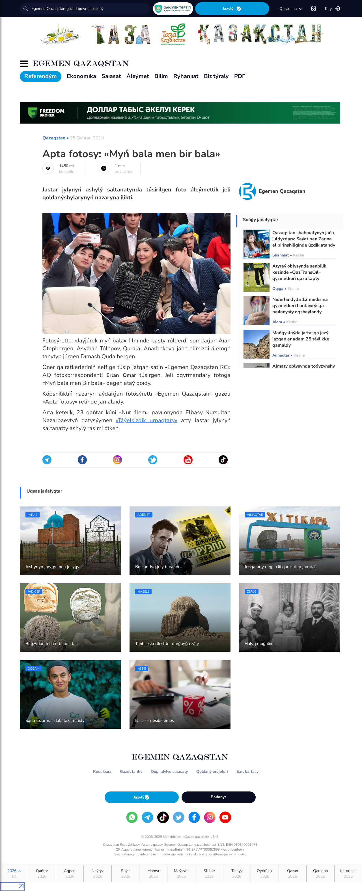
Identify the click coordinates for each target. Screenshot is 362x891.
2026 (14, 873)
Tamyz (237, 873)
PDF (239, 76)
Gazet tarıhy (131, 771)
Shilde (209, 873)
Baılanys (219, 797)
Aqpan (70, 873)
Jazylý (232, 9)
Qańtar (42, 873)
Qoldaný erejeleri (212, 771)
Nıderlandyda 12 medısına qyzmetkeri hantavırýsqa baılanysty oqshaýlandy (300, 305)
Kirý (332, 9)
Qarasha (320, 873)
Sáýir (125, 873)
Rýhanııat (186, 76)
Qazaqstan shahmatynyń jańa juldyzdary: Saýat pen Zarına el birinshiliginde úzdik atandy (303, 239)
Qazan (292, 873)
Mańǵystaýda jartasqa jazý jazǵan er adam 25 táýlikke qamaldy (300, 339)
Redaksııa (102, 771)
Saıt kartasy (247, 771)
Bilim (161, 76)
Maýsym (181, 873)
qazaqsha (291, 9)
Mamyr (153, 873)
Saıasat (111, 76)
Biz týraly (216, 76)
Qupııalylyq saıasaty (169, 771)
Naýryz (97, 873)
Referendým (40, 76)
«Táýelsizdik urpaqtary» (146, 420)
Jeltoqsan (348, 873)
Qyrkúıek (264, 873)
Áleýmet (137, 76)
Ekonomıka (81, 76)
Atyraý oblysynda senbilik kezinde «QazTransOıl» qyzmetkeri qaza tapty (299, 272)
